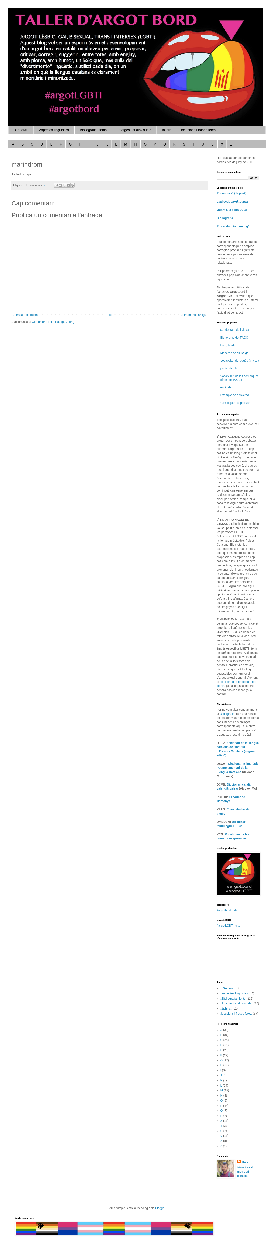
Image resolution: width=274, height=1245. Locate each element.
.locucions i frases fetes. (198, 130)
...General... (21, 130)
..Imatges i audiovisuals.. (134, 130)
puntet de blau (229, 368)
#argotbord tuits (227, 910)
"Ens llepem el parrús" (235, 403)
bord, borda (228, 345)
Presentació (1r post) (231, 193)
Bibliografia (225, 218)
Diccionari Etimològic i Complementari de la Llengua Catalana (237, 768)
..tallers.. (166, 130)
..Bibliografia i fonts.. (93, 130)
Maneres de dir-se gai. (235, 353)
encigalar (226, 387)
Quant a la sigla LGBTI (232, 209)
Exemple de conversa (234, 395)
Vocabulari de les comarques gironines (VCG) (239, 377)
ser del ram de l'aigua (234, 329)
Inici (109, 315)
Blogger (160, 1208)
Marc (245, 1161)
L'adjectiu (232, 201)
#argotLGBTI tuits (228, 925)
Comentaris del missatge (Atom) (53, 322)
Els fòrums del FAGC (234, 337)
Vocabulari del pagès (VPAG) (239, 360)
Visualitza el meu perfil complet (245, 1171)
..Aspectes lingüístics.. (54, 130)
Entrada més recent (25, 315)
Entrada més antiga (193, 315)
